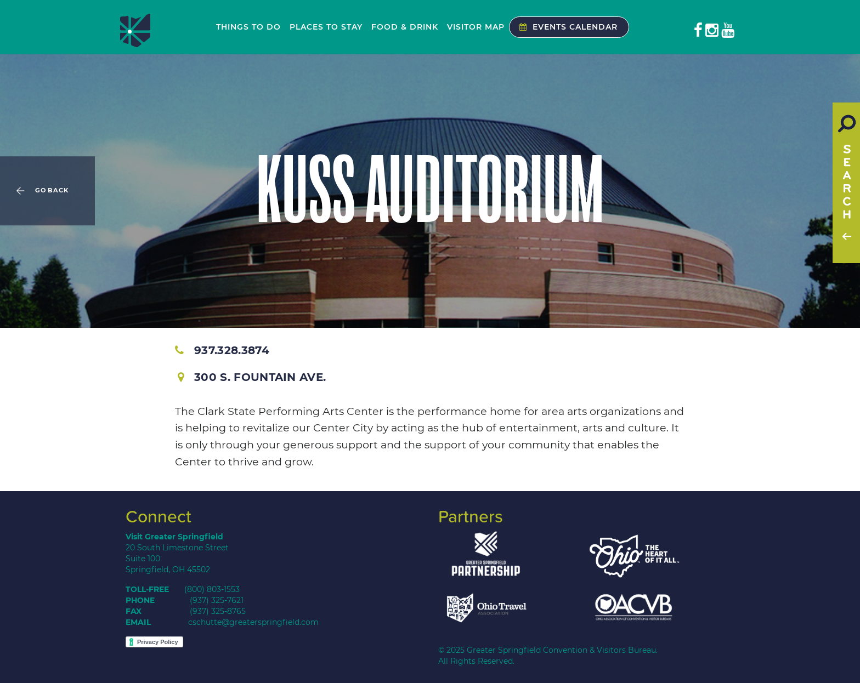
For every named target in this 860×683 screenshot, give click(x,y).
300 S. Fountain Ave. (252, 377)
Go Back (52, 191)
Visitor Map (476, 27)
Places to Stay (326, 27)
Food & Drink (404, 27)
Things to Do (248, 27)
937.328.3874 (222, 350)
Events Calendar (566, 27)
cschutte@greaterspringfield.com (253, 622)
